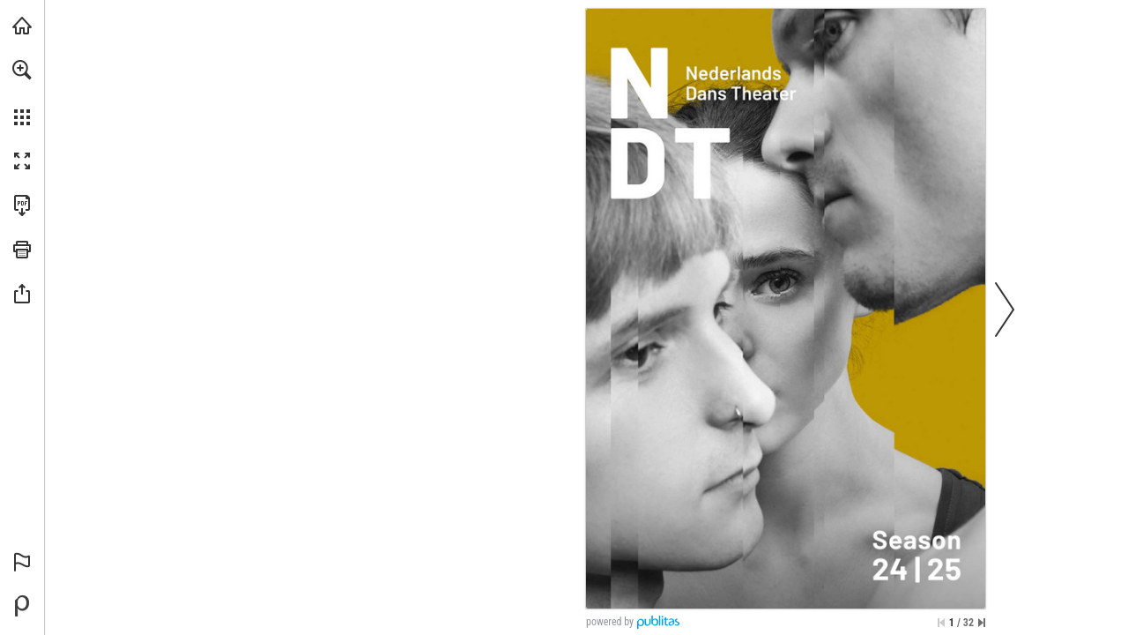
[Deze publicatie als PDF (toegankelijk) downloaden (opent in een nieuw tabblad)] (22, 205)
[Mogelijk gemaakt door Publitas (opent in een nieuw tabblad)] (22, 606)
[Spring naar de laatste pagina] (981, 622)
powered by (610, 622)
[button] (22, 70)
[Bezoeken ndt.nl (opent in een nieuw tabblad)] (22, 26)
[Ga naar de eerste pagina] (941, 622)
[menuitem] (22, 92)
